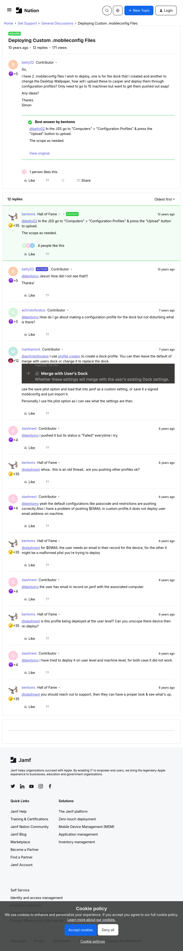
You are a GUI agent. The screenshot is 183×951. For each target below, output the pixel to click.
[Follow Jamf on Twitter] (12, 786)
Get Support (27, 23)
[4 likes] (43, 245)
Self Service (20, 890)
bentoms (29, 214)
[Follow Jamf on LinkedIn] (22, 786)
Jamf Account (21, 865)
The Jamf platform (73, 811)
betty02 (28, 62)
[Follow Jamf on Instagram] (40, 786)
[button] (9, 11)
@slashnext (31, 469)
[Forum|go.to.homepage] (27, 10)
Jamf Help (18, 811)
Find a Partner (21, 857)
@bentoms (30, 276)
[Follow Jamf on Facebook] (50, 786)
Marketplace (20, 842)
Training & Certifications (29, 819)
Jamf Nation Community (29, 827)
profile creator (69, 356)
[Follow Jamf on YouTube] (31, 786)
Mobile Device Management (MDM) (86, 827)
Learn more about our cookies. (91, 920)
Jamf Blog (18, 834)
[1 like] (39, 171)
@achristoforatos (35, 356)
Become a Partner (24, 850)
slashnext (29, 428)
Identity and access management (36, 898)
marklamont (31, 349)
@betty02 (37, 129)
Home (8, 23)
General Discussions (57, 23)
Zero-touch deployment (77, 819)
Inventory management (77, 842)
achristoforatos (34, 310)
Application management (78, 834)
